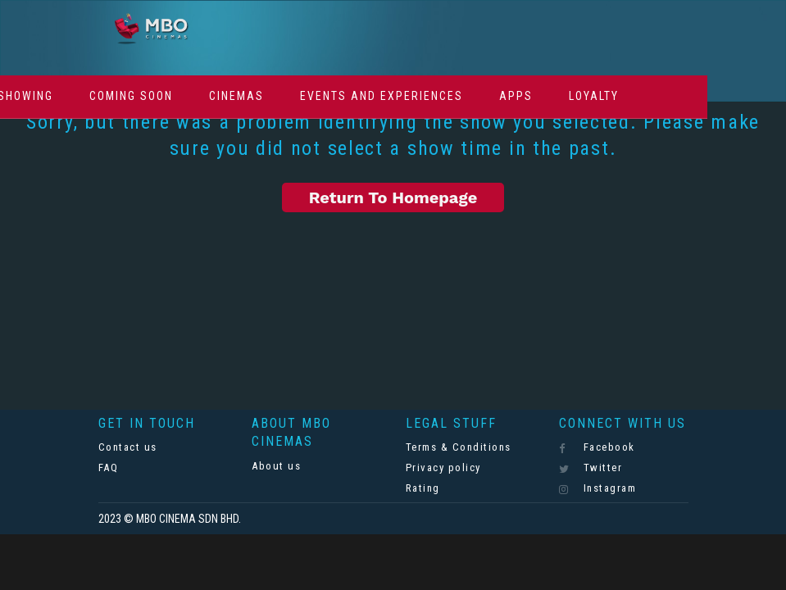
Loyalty (594, 95)
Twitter (590, 467)
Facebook (597, 447)
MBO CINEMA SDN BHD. (188, 518)
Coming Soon (131, 95)
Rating (423, 488)
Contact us (127, 447)
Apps (516, 95)
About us (276, 466)
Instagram (597, 488)
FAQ (108, 467)
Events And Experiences (381, 95)
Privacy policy (443, 467)
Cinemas (236, 95)
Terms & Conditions (458, 447)
